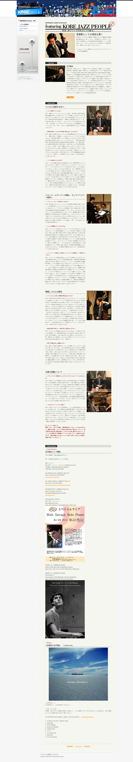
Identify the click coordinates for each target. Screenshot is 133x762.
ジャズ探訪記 (48, 754)
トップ (42, 754)
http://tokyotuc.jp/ (49, 495)
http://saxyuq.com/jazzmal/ (52, 477)
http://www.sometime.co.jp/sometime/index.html (57, 485)
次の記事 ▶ (87, 746)
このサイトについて (25, 77)
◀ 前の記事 (69, 746)
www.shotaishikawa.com (87, 717)
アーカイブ (55, 754)
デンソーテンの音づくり (26, 79)
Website (71, 97)
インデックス (78, 746)
